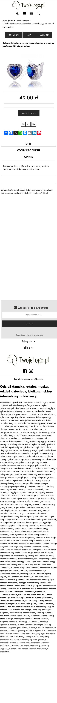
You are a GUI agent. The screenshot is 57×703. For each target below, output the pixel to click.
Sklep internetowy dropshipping (29, 335)
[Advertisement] (24, 219)
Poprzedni (13, 34)
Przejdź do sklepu (28, 113)
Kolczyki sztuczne (22, 20)
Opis (28, 144)
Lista (29, 34)
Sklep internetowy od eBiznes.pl (28, 379)
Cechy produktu (28, 150)
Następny (44, 34)
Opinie (28, 157)
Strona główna (7, 20)
